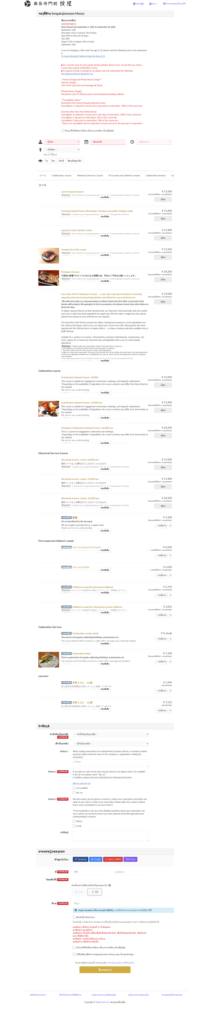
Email (77, 826)
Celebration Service (156, 175)
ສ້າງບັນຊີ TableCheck (84, 917)
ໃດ (45, 161)
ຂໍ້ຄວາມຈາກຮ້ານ (68, 20)
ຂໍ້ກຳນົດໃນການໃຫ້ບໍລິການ (70, 995)
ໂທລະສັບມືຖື (57, 879)
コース (42, 175)
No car (78, 792)
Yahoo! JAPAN (113, 859)
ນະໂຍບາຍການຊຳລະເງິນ (138, 995)
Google (95, 859)
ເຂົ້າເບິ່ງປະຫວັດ (61, 743)
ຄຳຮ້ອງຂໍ (64, 832)
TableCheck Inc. (103, 1002)
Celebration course (61, 175)
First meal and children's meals (124, 175)
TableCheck (130, 859)
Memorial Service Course (90, 175)
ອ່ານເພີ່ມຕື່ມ (105, 197)
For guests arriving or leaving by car (77, 73)
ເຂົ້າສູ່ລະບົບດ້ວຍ (61, 859)
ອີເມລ (60, 903)
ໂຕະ (52, 161)
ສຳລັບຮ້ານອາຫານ (38, 995)
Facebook (80, 859)
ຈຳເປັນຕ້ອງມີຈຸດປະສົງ (59, 736)
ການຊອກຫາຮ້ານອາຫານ (172, 995)
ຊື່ (61, 871)
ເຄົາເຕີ (60, 161)
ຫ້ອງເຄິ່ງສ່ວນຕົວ (74, 161)
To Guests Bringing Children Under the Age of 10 (83, 56)
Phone (77, 821)
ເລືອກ (164, 199)
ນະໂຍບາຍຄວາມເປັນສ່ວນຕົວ (104, 995)
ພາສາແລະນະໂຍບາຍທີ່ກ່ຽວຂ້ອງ (120, 962)
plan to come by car (82, 783)
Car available (80, 788)
